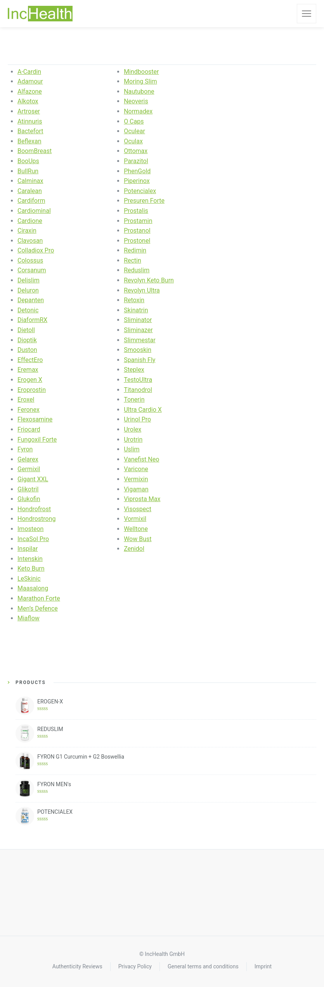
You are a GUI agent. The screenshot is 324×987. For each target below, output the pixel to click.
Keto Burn (31, 568)
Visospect (137, 509)
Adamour (30, 81)
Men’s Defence (37, 608)
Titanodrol (138, 389)
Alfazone (29, 91)
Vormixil (135, 518)
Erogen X (29, 379)
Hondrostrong (36, 518)
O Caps (134, 121)
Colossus (30, 260)
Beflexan (29, 141)
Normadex (138, 111)
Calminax (30, 181)
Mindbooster (141, 71)
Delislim (28, 280)
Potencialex (140, 191)
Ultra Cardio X (143, 409)
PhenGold (137, 171)
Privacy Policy (135, 966)
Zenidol (134, 548)
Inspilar (27, 548)
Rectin (132, 260)
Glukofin (28, 499)
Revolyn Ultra (142, 290)
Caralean (29, 191)
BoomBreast (34, 151)
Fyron (25, 449)
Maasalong (32, 588)
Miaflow (28, 618)
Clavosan (30, 240)
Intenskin (30, 558)
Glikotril (27, 489)
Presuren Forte (144, 200)
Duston (27, 349)
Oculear (134, 131)
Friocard (28, 429)
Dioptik (27, 340)
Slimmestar (139, 340)
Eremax (27, 369)
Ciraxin (26, 230)
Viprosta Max (142, 499)
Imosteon (30, 529)
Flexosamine (34, 419)
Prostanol (137, 230)
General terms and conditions (203, 966)
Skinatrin (136, 310)
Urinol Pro (137, 419)
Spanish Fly (139, 360)
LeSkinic (29, 578)
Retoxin (134, 300)
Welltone (136, 529)
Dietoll (26, 330)
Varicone (136, 469)
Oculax (133, 141)
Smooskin (137, 349)
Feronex (28, 409)
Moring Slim (140, 81)
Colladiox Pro (35, 250)
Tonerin (134, 399)
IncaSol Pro (33, 539)
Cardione (29, 221)
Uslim (131, 449)
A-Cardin (29, 71)
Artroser (28, 111)
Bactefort (30, 131)
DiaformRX (32, 320)
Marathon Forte (38, 598)
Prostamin (138, 221)
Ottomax (135, 151)
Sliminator (138, 320)
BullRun (27, 171)
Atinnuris (29, 121)
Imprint (263, 966)
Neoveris (136, 101)
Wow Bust (137, 539)
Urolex (132, 429)
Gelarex (27, 459)
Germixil (28, 469)
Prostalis (136, 210)
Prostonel (137, 240)
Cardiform (31, 200)
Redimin (135, 250)
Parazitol (136, 161)
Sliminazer (138, 330)
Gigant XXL (32, 479)
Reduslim (136, 270)
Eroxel (25, 399)
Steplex (134, 369)
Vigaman (136, 489)
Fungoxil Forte (37, 439)
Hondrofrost (34, 509)
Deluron (28, 290)
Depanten (30, 300)
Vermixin (136, 479)
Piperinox (137, 181)
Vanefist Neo (141, 459)
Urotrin (133, 439)
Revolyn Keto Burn (149, 280)
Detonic (27, 310)
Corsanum (31, 270)
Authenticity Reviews (77, 966)
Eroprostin (31, 389)
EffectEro (30, 360)
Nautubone (139, 91)
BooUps (28, 161)
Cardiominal (34, 210)
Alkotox (27, 101)
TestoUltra (138, 379)
